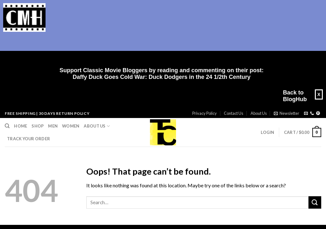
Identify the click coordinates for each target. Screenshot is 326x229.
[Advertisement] (159, 49)
